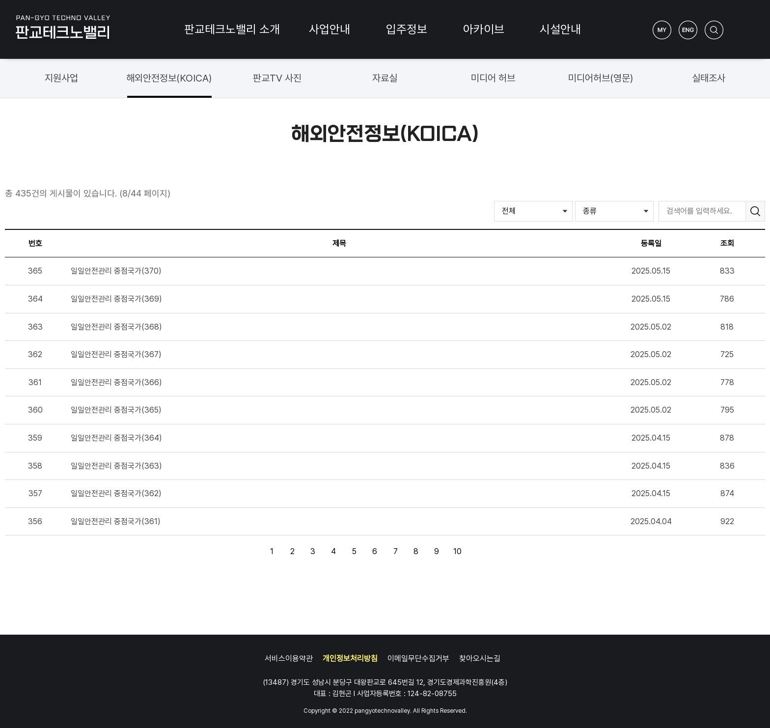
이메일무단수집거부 (418, 658)
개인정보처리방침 (350, 658)
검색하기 (714, 30)
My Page (662, 30)
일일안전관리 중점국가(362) (116, 493)
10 (455, 549)
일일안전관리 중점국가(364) (116, 438)
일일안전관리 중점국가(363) (116, 466)
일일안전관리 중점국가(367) (116, 354)
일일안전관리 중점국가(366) (116, 382)
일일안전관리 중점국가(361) (116, 521)
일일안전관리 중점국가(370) (116, 271)
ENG (688, 30)
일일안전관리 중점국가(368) (116, 327)
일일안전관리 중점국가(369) (116, 299)
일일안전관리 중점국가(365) (116, 410)
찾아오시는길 (479, 658)
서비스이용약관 (289, 658)
